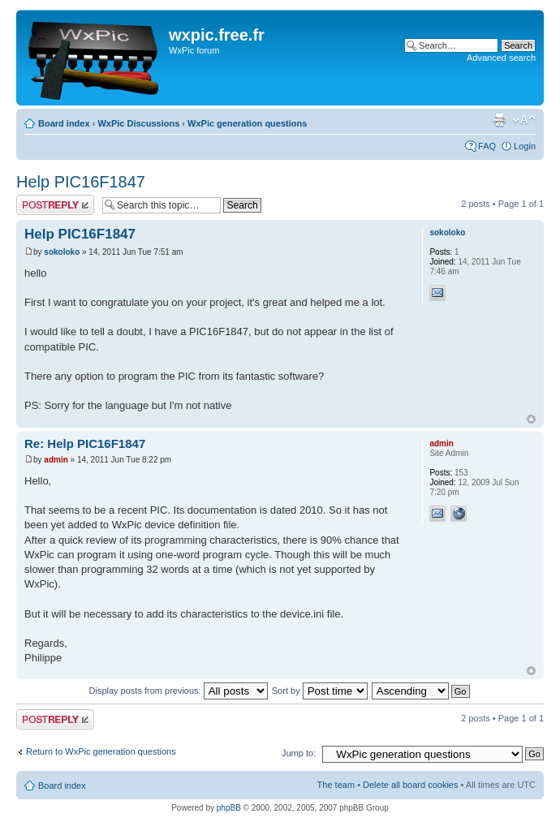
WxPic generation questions (247, 123)
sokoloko (62, 251)
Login (525, 146)
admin (55, 459)
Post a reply (55, 205)
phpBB (229, 807)
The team (336, 785)
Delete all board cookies (410, 785)
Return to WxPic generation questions (101, 751)
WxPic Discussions (138, 123)
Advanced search (501, 57)
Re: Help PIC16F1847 (84, 443)
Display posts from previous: (178, 690)
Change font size (524, 120)
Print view (499, 120)
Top (531, 419)
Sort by (320, 690)
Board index (64, 123)
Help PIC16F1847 (80, 182)
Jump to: (299, 753)
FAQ (487, 146)
